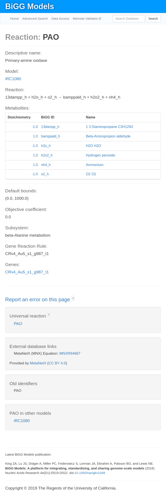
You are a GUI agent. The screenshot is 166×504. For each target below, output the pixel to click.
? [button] (73, 298)
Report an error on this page (38, 299)
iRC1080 (13, 79)
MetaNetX (38, 363)
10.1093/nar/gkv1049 (90, 473)
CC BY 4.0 (57, 363)
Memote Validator (86, 18)
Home (14, 18)
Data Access (60, 18)
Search (153, 18)
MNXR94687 (69, 353)
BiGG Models (29, 6)
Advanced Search (35, 18)
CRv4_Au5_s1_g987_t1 (27, 272)
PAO (18, 323)
